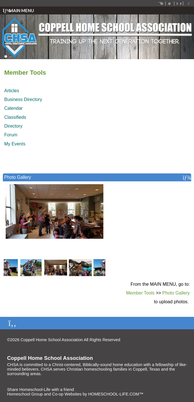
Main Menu (18, 10)
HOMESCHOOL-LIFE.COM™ (115, 394)
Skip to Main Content (144, 339)
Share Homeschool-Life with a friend (40, 389)
